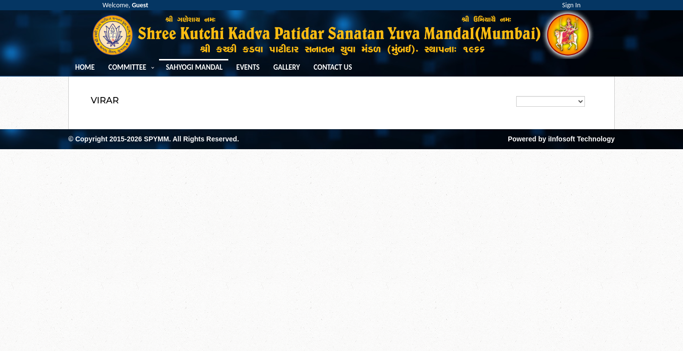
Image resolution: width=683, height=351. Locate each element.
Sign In (571, 5)
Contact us (333, 67)
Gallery (286, 67)
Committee (127, 67)
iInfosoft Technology (581, 139)
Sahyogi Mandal (194, 67)
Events (248, 67)
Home (85, 67)
